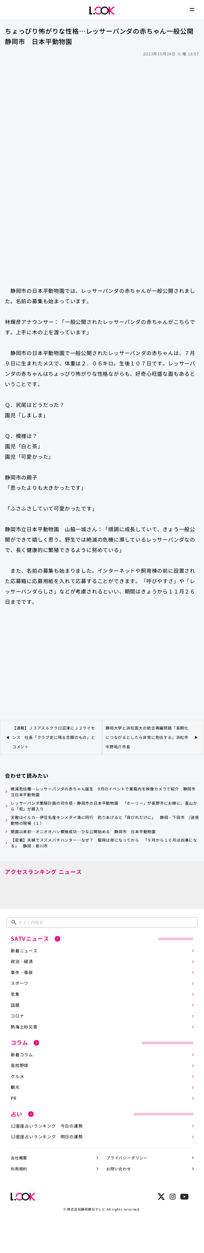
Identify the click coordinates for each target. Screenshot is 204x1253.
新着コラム (22, 1055)
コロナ (17, 1016)
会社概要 (19, 1157)
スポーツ (19, 983)
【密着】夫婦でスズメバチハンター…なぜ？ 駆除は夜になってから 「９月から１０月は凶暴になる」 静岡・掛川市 (104, 842)
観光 (15, 1087)
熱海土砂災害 (24, 1027)
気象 (15, 994)
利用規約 (19, 1168)
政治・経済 (22, 961)
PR (14, 1098)
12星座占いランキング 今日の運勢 (47, 1126)
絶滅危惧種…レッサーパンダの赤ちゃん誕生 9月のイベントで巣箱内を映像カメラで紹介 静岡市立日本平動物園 (103, 791)
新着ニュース (24, 951)
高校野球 (19, 1065)
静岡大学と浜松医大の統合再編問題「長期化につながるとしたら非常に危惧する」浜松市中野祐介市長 (147, 737)
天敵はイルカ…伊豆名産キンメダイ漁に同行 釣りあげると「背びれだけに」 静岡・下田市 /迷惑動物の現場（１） (105, 820)
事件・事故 (22, 972)
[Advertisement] (102, 107)
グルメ (17, 1076)
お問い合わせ (118, 1168)
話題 (15, 1005)
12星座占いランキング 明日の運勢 (47, 1136)
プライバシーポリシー (127, 1157)
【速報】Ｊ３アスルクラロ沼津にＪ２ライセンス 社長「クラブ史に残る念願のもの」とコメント (53, 737)
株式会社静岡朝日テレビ (86, 1209)
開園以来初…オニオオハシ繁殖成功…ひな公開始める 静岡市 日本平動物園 (83, 831)
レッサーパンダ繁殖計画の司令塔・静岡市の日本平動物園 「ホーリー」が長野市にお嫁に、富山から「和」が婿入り (104, 805)
